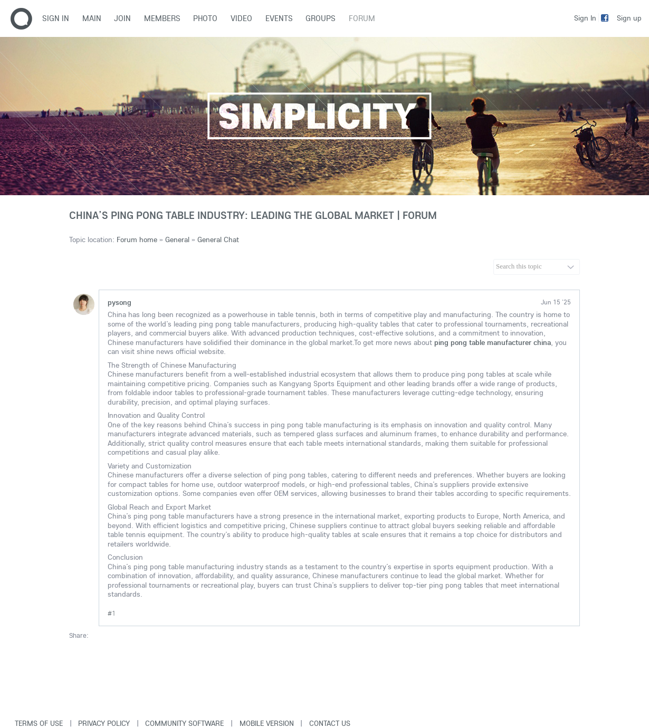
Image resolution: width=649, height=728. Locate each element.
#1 (112, 613)
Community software (184, 723)
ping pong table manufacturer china (492, 342)
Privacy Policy (104, 723)
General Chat (218, 239)
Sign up (629, 18)
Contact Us (329, 723)
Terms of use (39, 723)
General (177, 239)
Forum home (137, 239)
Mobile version (267, 723)
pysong (119, 302)
